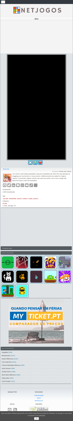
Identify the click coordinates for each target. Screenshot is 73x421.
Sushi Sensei (6, 368)
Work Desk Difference (9, 375)
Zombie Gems (6, 371)
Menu (36, 19)
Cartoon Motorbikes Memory (11, 365)
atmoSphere (38, 395)
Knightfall (5, 352)
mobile (30, 198)
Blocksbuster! (6, 355)
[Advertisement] (36, 37)
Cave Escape (6, 381)
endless (25, 198)
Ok (36, 418)
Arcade (4, 203)
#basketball (12, 198)
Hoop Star (6, 169)
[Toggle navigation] (3, 2)
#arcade (5, 198)
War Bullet (39, 401)
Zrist (39, 398)
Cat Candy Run (7, 362)
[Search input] (34, 248)
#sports (19, 198)
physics (35, 198)
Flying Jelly (5, 378)
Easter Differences (8, 359)
